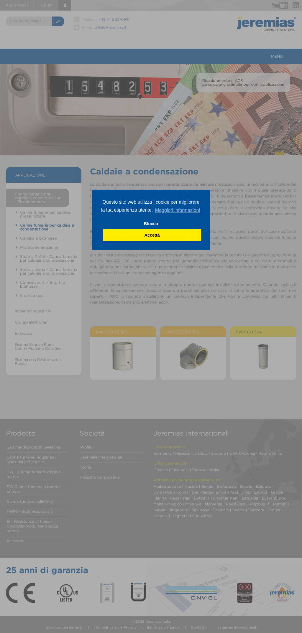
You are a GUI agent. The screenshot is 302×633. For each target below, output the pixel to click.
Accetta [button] (152, 235)
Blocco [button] (151, 223)
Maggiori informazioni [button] (177, 210)
